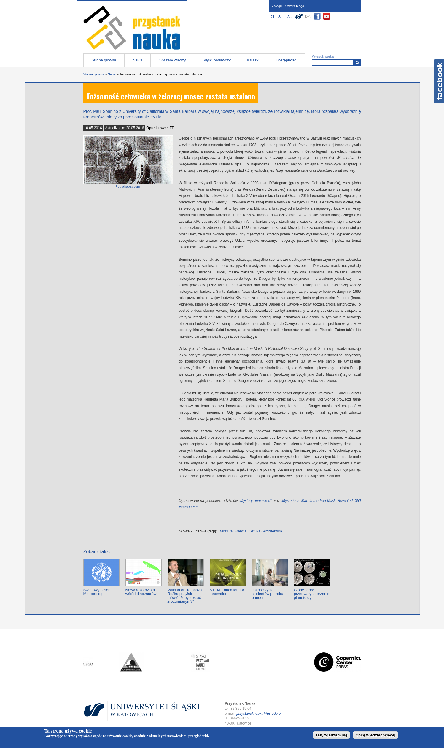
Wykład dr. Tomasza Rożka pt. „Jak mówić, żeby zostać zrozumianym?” (185, 596)
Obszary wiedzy (172, 60)
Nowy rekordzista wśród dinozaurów (141, 592)
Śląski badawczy (216, 60)
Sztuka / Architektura (265, 531)
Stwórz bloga (294, 6)
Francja (240, 531)
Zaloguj (277, 6)
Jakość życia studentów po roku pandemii (267, 594)
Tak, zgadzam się (332, 735)
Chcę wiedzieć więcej (375, 735)
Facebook (439, 81)
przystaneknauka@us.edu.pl (258, 713)
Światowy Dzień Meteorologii (97, 592)
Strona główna (104, 60)
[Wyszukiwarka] (357, 62)
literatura (226, 531)
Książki (253, 60)
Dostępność (286, 60)
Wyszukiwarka (323, 56)
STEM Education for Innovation (227, 592)
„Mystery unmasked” (255, 501)
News (137, 60)
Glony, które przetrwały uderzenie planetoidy (312, 594)
